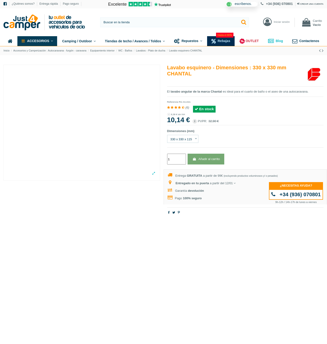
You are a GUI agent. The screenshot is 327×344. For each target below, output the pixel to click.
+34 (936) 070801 (277, 4)
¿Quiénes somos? (23, 3)
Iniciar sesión (282, 21)
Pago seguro (71, 3)
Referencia (172, 102)
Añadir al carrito (206, 159)
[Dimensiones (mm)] (183, 139)
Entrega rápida (49, 3)
